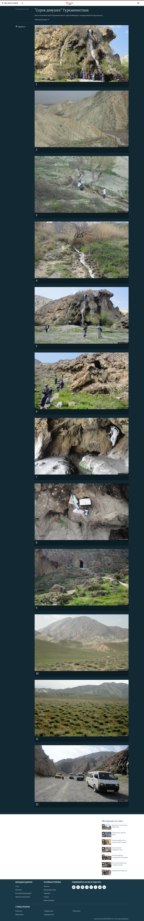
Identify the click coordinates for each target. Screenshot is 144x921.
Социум (46, 897)
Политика (47, 893)
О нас (17, 886)
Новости (46, 886)
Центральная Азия (50, 890)
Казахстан (18, 911)
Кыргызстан (19, 914)
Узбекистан (76, 911)
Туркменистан (49, 914)
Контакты (18, 890)
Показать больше (42, 19)
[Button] (20, 27)
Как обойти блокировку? (23, 893)
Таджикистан (48, 911)
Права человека (49, 900)
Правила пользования (22, 897)
